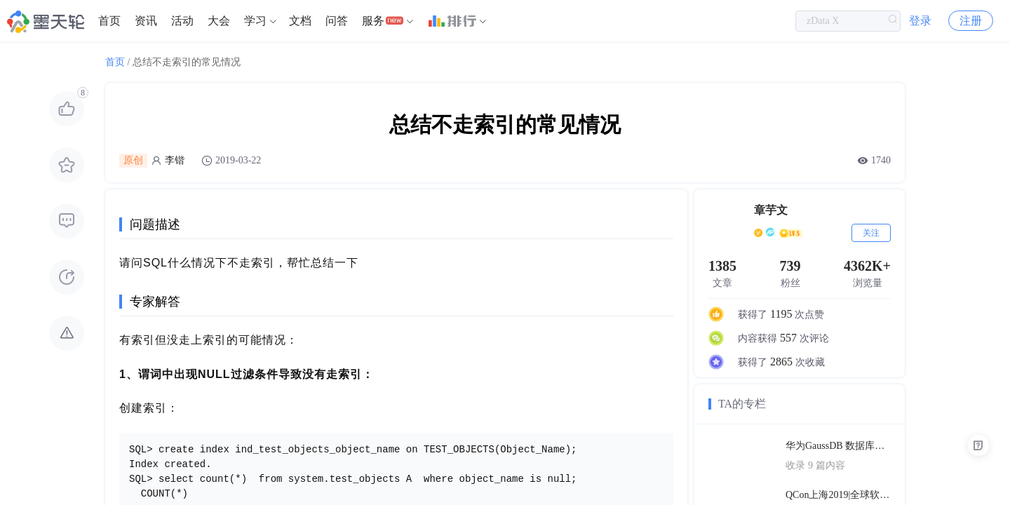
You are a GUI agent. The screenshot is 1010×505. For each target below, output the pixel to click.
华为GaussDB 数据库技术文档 (838, 445)
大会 (219, 21)
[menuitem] (109, 21)
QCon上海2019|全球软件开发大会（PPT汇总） (838, 495)
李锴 (174, 160)
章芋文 (771, 210)
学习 (255, 21)
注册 (970, 21)
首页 (109, 21)
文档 (300, 21)
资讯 (146, 21)
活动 (182, 21)
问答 (336, 21)
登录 (920, 21)
